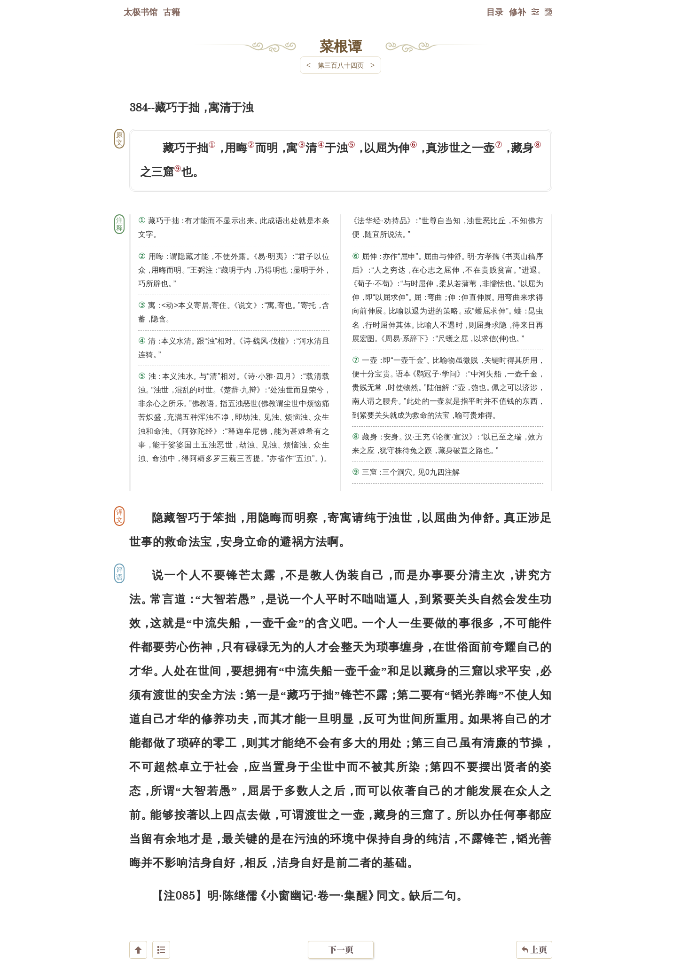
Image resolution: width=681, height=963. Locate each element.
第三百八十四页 (341, 65)
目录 (494, 12)
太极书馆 (140, 12)
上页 (534, 907)
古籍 (171, 12)
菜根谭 (341, 45)
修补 (517, 12)
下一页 (340, 906)
